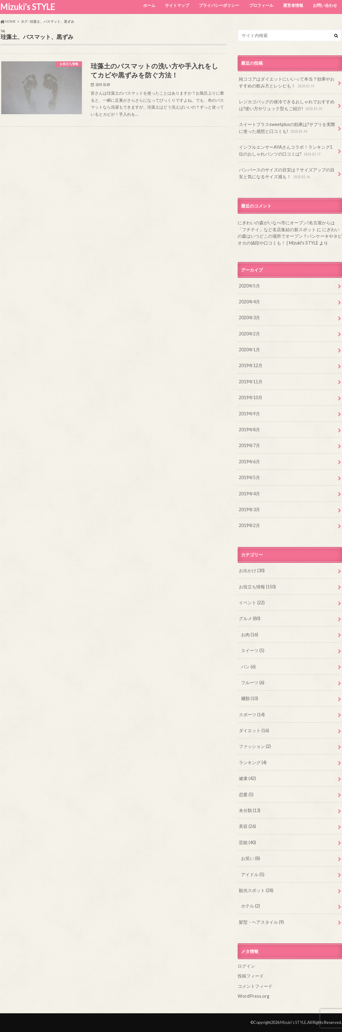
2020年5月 (249, 285)
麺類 (249, 698)
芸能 (247, 842)
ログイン (246, 966)
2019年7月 (249, 445)
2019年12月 (250, 365)
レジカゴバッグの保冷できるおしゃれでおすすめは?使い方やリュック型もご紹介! (287, 105)
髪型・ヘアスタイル (261, 922)
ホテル (250, 905)
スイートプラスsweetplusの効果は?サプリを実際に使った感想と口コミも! (287, 128)
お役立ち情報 (257, 586)
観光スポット (256, 890)
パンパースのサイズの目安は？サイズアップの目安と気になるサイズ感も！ (287, 173)
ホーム (149, 5)
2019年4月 (249, 493)
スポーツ (252, 714)
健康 (247, 778)
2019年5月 (249, 477)
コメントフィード (255, 986)
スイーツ (252, 650)
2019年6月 (249, 461)
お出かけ (252, 570)
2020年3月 (249, 317)
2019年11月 (250, 381)
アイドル (252, 874)
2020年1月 (249, 349)
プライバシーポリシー (219, 5)
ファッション (255, 746)
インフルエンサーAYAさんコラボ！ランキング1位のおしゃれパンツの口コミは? (285, 150)
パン (248, 666)
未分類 (249, 810)
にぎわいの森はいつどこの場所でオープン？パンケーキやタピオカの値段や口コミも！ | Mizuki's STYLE (290, 236)
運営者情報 (293, 5)
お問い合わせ (325, 5)
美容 (247, 826)
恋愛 (246, 794)
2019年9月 (249, 413)
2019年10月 (250, 397)
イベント (252, 602)
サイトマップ (177, 5)
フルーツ (252, 682)
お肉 (249, 634)
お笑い (250, 858)
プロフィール (261, 5)
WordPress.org (253, 996)
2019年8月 (249, 429)
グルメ (249, 618)
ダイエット (254, 730)
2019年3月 (249, 509)
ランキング (253, 762)
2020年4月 (249, 301)
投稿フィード (251, 975)
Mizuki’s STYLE (27, 7)
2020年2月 (249, 333)
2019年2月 (249, 525)
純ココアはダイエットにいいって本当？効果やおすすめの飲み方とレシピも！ (287, 82)
